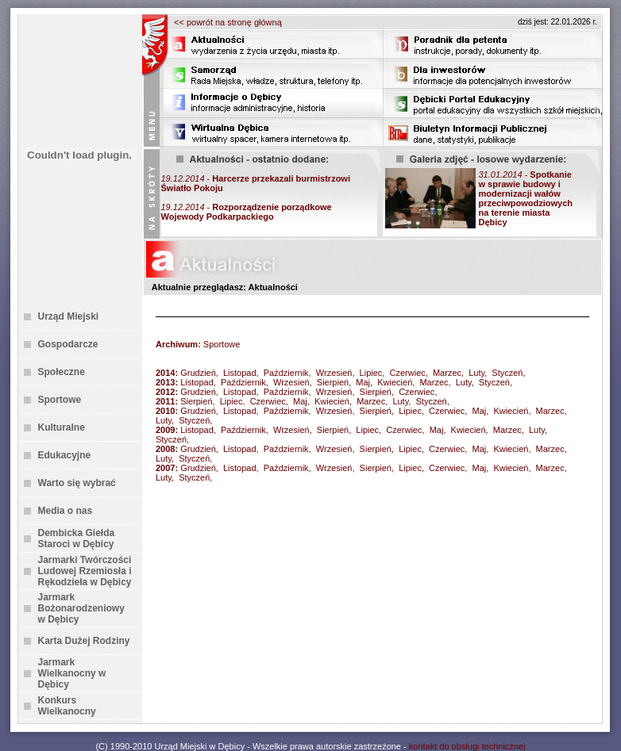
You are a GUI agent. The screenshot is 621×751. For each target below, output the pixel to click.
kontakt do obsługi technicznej (467, 746)
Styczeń (507, 372)
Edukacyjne (64, 455)
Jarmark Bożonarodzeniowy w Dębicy (81, 608)
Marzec (447, 372)
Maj (363, 382)
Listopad (239, 372)
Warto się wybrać (77, 483)
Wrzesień (334, 372)
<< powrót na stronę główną (228, 22)
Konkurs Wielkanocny (67, 706)
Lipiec (371, 372)
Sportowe (60, 399)
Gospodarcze (68, 344)
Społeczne (61, 371)
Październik (286, 372)
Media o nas (65, 510)
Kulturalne (61, 427)
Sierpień (333, 382)
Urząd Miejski (68, 316)
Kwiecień (394, 382)
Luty (476, 372)
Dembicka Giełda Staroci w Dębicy (76, 538)
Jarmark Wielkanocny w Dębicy (72, 673)
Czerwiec (408, 372)
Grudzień (198, 372)
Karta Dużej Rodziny (84, 640)
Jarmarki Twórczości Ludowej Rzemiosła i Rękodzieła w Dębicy (85, 571)
